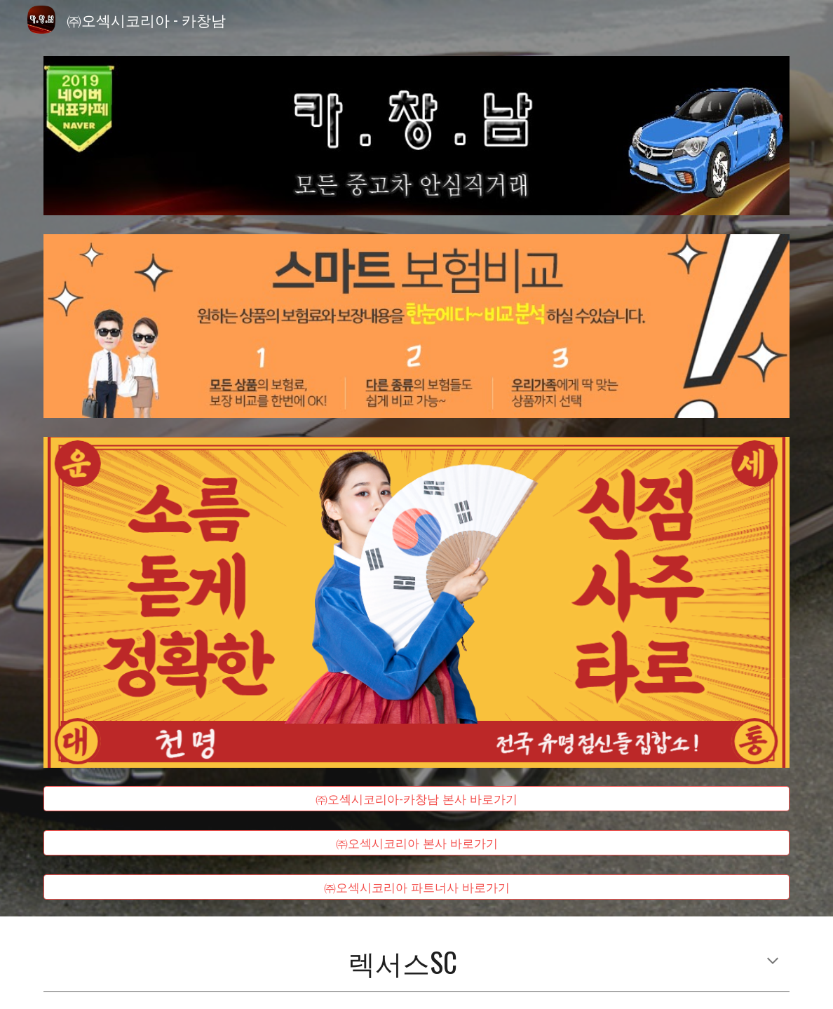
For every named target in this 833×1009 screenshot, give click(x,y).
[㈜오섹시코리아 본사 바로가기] (417, 843)
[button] (773, 962)
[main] (416, 962)
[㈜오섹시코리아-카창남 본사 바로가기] (417, 799)
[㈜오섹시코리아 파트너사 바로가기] (417, 887)
